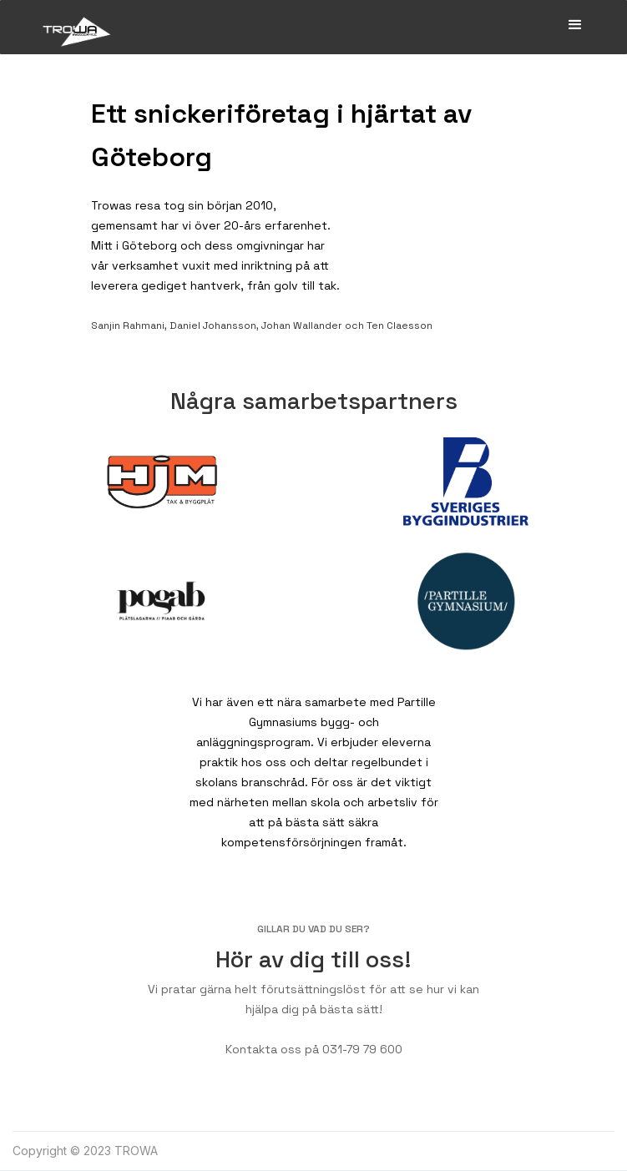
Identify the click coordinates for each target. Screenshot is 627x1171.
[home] (73, 27)
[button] (575, 25)
